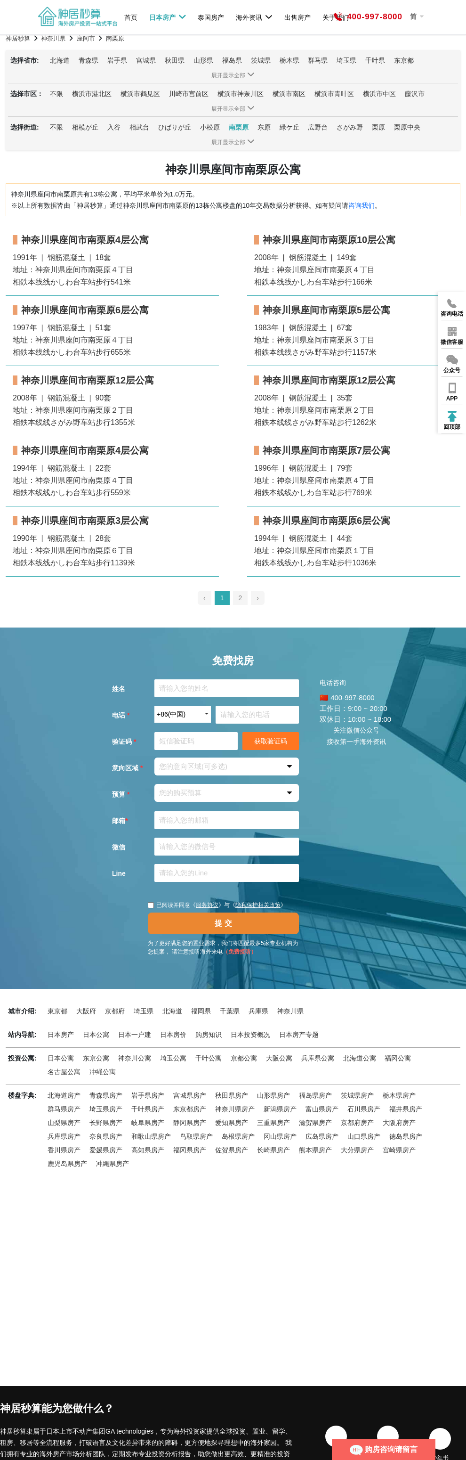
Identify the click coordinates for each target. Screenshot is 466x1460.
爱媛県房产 (105, 1150)
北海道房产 (64, 1095)
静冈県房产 (189, 1122)
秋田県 (175, 60)
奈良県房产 (105, 1136)
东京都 (404, 60)
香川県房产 (64, 1150)
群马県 (318, 60)
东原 (264, 127)
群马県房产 (64, 1109)
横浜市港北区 (92, 94)
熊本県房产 (315, 1150)
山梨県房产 (64, 1122)
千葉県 (230, 1011)
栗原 (378, 127)
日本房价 (173, 1034)
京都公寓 (244, 1058)
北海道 (60, 60)
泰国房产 (211, 17)
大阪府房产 (399, 1122)
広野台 (318, 127)
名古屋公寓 (64, 1072)
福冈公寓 (398, 1058)
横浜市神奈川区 (240, 94)
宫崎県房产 (399, 1150)
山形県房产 (273, 1095)
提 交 (223, 923)
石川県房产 (363, 1109)
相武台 (139, 127)
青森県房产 (105, 1095)
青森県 (88, 60)
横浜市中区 (379, 94)
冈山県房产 (280, 1136)
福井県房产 (405, 1109)
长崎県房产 (273, 1150)
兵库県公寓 (317, 1058)
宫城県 (146, 60)
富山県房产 (321, 1109)
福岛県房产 (315, 1095)
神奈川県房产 (235, 1109)
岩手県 (117, 60)
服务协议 (207, 905)
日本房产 (167, 17)
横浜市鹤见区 (140, 94)
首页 (130, 17)
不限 (56, 94)
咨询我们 (361, 205)
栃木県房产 (399, 1095)
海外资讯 (254, 17)
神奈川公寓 (134, 1058)
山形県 (203, 60)
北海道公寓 (359, 1058)
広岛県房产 (321, 1136)
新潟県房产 (280, 1109)
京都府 (115, 1011)
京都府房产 (357, 1122)
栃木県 (289, 60)
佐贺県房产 (231, 1150)
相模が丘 (85, 127)
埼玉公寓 (173, 1058)
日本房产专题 (299, 1034)
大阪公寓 (279, 1058)
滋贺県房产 (315, 1122)
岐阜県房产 (147, 1122)
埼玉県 (346, 60)
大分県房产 (357, 1150)
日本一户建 (134, 1034)
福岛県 (232, 60)
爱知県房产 (231, 1122)
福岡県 (201, 1011)
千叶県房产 (147, 1109)
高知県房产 (147, 1150)
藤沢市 (415, 94)
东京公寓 (96, 1058)
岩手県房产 (147, 1095)
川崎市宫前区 (189, 94)
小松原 (210, 127)
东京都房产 (189, 1109)
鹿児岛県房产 (67, 1163)
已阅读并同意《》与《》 (217, 905)
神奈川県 (290, 1011)
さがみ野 (350, 127)
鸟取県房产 (196, 1136)
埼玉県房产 (105, 1109)
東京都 (57, 1011)
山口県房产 (363, 1136)
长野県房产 (105, 1122)
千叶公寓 (208, 1058)
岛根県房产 (238, 1136)
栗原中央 (407, 127)
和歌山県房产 (151, 1136)
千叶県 (375, 60)
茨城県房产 (357, 1095)
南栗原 (239, 127)
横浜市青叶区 (334, 94)
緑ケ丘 (289, 127)
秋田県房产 (231, 1095)
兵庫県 (258, 1011)
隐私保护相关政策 (258, 905)
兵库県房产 (64, 1136)
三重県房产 (273, 1122)
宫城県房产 (189, 1095)
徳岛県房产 (405, 1136)
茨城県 (261, 60)
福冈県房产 (189, 1150)
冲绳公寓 (102, 1072)
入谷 (114, 127)
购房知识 (208, 1034)
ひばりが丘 (174, 127)
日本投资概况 (250, 1034)
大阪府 (86, 1011)
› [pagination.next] (258, 598)
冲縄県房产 (112, 1163)
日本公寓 (96, 1034)
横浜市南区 (289, 94)
